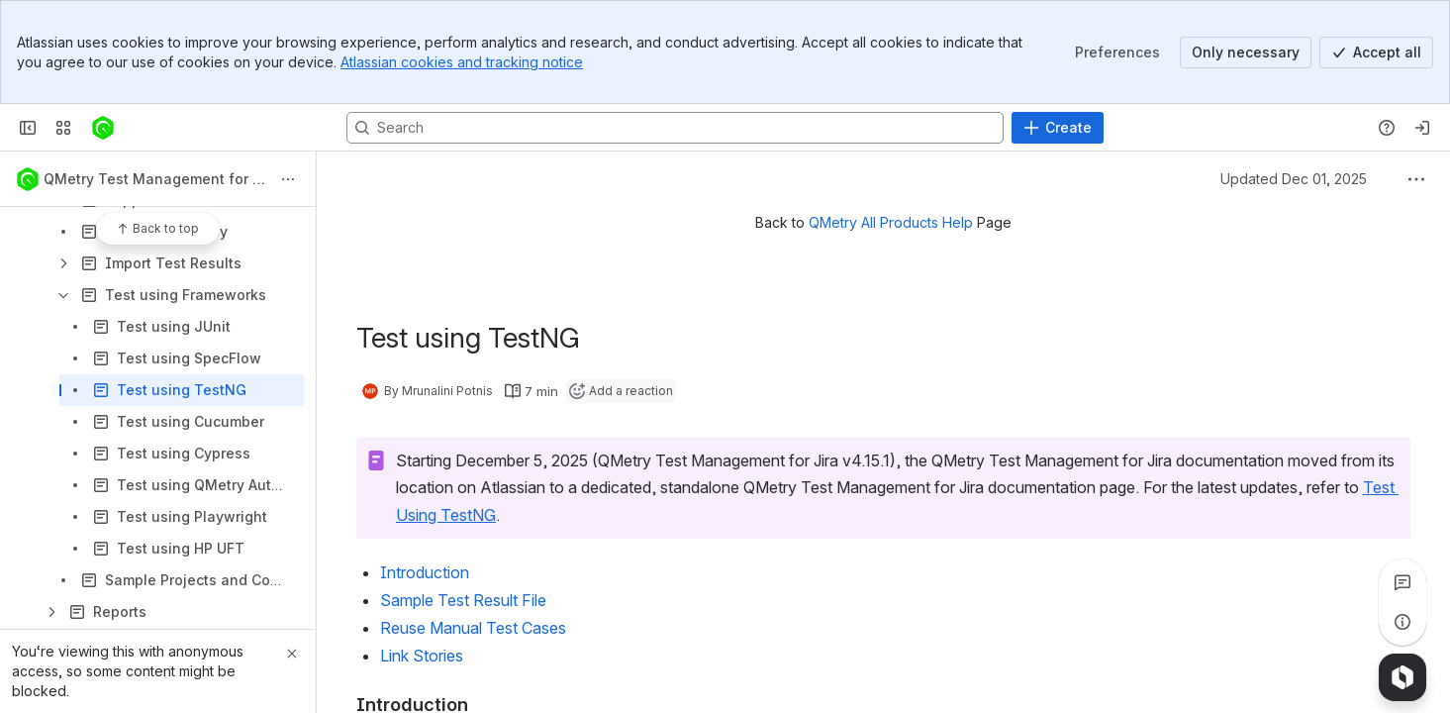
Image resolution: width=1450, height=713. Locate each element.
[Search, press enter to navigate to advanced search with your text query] (675, 128)
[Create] (1058, 128)
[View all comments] (1402, 582)
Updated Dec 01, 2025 (1293, 178)
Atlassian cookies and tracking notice (461, 61)
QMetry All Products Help (891, 222)
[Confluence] (103, 128)
